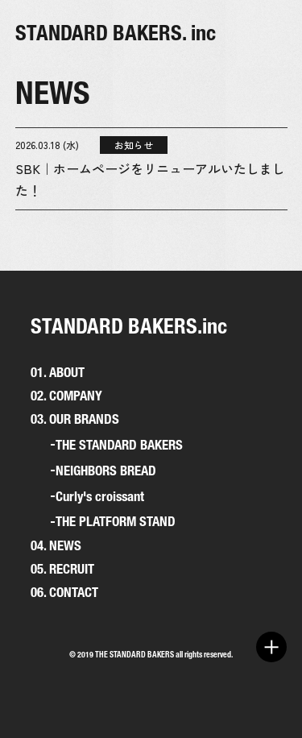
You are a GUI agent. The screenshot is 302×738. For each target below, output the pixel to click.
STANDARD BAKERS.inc (129, 326)
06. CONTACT (64, 592)
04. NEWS (56, 545)
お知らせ (133, 144)
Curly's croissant (100, 497)
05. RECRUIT (62, 569)
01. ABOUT (58, 372)
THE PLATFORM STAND (116, 522)
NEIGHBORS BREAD (106, 471)
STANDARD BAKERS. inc (115, 32)
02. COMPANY (66, 396)
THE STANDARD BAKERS (119, 445)
